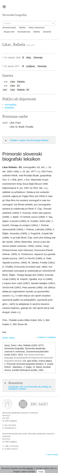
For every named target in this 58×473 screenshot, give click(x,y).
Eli (18, 85)
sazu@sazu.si (10, 428)
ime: (5, 90)
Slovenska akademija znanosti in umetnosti (20, 413)
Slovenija (38, 57)
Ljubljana (30, 66)
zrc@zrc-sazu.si (11, 449)
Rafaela (21, 81)
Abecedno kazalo (9, 28)
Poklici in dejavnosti (36, 28)
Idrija (28, 57)
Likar (12, 81)
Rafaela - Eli (23, 90)
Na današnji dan (23, 32)
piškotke (29, 468)
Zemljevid (47, 32)
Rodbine (36, 32)
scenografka (10, 104)
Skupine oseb (9, 32)
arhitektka (9, 107)
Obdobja (22, 28)
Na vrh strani (52, 455)
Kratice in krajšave (47, 337)
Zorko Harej (8, 337)
